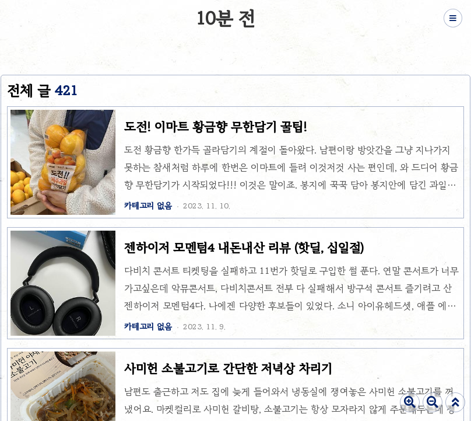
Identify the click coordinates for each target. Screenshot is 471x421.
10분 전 (225, 18)
